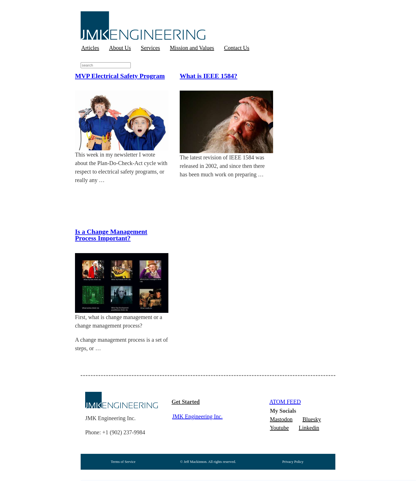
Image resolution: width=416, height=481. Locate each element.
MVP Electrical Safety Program (120, 76)
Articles (90, 48)
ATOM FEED (285, 402)
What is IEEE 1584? (208, 76)
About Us (120, 48)
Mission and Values (192, 48)
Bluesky (312, 419)
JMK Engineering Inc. (197, 416)
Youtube (279, 428)
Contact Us (236, 48)
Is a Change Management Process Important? (111, 235)
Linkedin (309, 428)
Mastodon (281, 419)
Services (150, 48)
